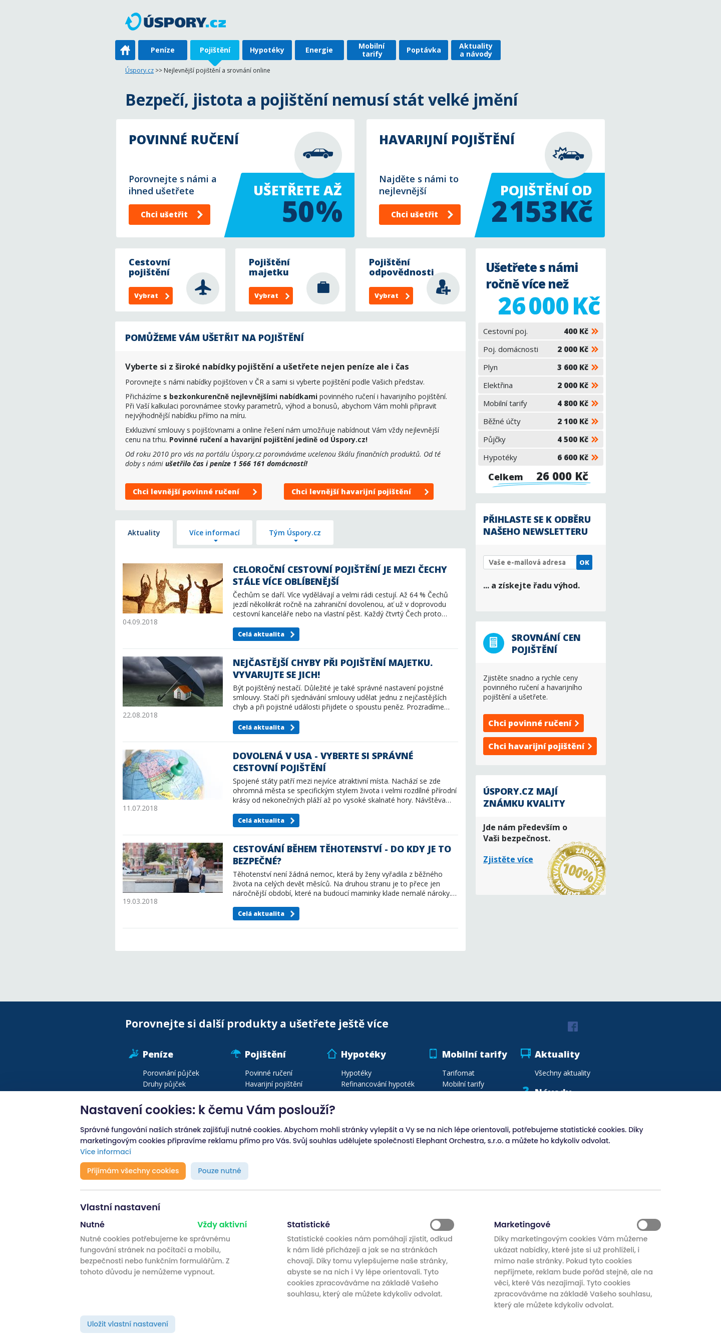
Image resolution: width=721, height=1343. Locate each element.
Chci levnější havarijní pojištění (351, 491)
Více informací (214, 532)
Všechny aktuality (562, 1073)
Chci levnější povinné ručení (186, 491)
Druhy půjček (164, 1084)
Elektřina (535, 385)
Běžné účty (535, 421)
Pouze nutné (219, 1171)
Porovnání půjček (171, 1073)
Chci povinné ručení (529, 723)
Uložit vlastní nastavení (127, 1324)
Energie (319, 50)
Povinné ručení (268, 1073)
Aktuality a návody (476, 50)
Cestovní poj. (535, 331)
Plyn (535, 367)
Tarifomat (458, 1073)
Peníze (163, 50)
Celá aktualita (261, 634)
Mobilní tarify (371, 50)
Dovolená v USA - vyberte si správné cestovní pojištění (323, 762)
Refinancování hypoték (378, 1084)
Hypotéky (267, 50)
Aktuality (144, 532)
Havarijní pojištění (273, 1084)
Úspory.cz (139, 70)
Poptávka (424, 50)
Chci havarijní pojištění (536, 746)
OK (584, 562)
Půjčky (535, 439)
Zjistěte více (508, 859)
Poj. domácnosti (535, 349)
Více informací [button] (105, 1152)
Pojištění (215, 50)
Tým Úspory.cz (295, 532)
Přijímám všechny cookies (133, 1171)
